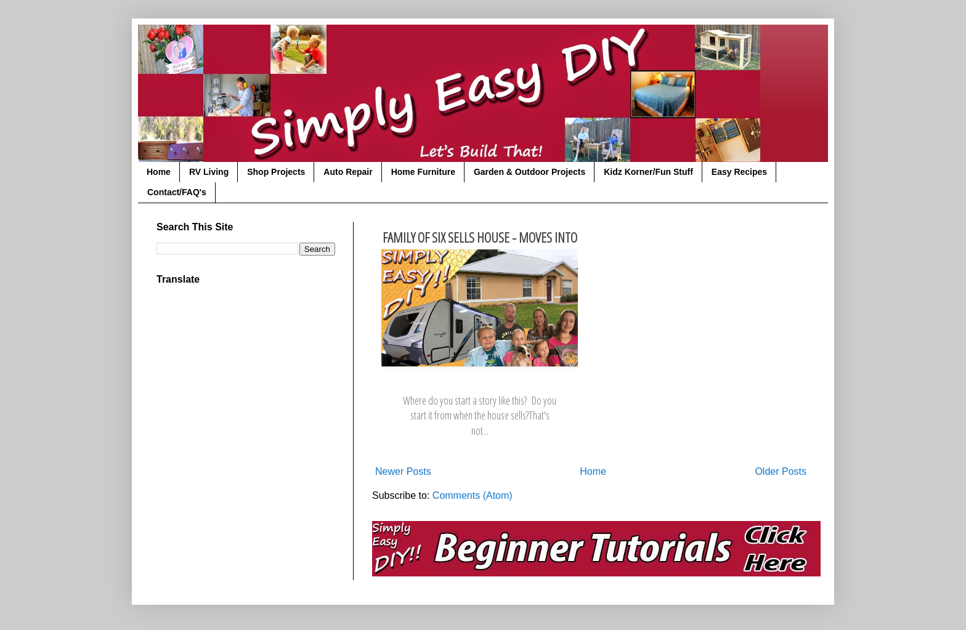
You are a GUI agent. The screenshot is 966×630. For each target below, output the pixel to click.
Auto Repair (347, 172)
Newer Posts (403, 471)
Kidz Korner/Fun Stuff (648, 172)
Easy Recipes (739, 172)
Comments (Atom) (472, 495)
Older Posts (780, 471)
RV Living (209, 172)
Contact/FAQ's (176, 192)
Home (159, 172)
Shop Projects (276, 172)
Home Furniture (423, 172)
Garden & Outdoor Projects (529, 172)
